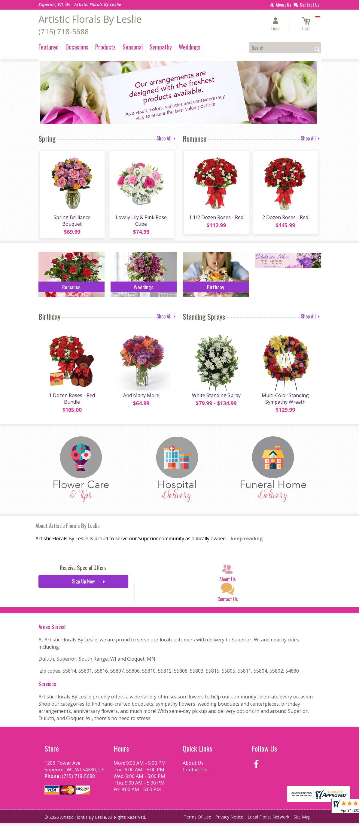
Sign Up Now (83, 584)
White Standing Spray (215, 398)
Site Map (302, 820)
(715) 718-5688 (63, 31)
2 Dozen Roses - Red (285, 219)
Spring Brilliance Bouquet (71, 222)
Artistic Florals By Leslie (89, 19)
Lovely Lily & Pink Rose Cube (140, 222)
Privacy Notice (229, 820)
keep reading (247, 541)
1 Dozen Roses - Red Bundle (71, 401)
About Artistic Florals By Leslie (67, 528)
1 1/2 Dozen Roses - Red (215, 219)
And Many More (141, 398)
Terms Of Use (197, 820)
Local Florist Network (268, 820)
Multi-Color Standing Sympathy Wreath (284, 401)
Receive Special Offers (83, 570)
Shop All (167, 138)
